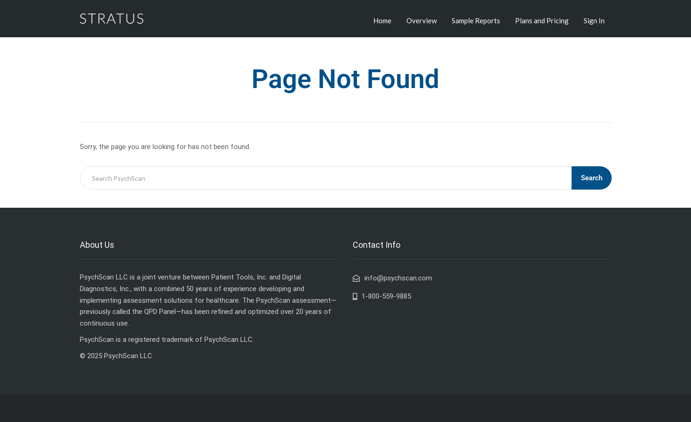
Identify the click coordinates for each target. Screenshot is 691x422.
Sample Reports (476, 20)
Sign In (594, 20)
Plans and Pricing (542, 20)
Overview (421, 20)
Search (591, 178)
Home (382, 20)
